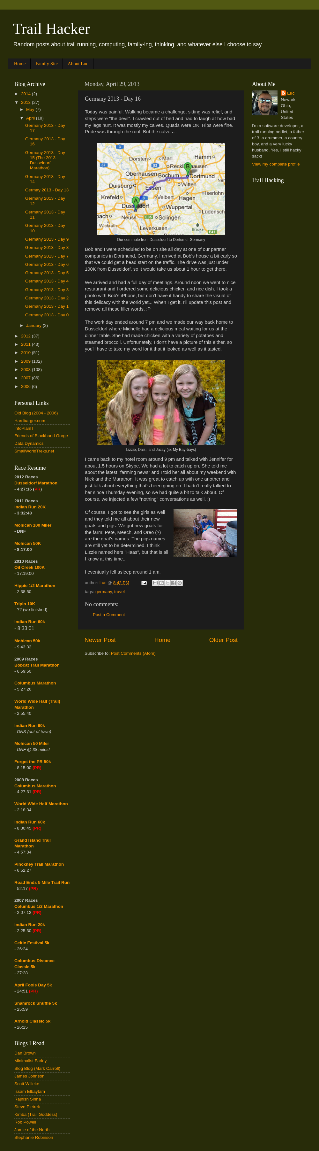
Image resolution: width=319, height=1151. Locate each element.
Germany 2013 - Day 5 (47, 272)
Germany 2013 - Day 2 (47, 298)
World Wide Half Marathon (41, 803)
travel (119, 591)
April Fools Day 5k (33, 985)
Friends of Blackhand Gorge (41, 435)
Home (20, 63)
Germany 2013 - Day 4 (47, 281)
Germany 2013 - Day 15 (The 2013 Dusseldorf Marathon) (45, 160)
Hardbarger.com (29, 420)
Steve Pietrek (27, 1106)
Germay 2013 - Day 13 (47, 190)
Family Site (46, 63)
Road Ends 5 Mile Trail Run (42, 882)
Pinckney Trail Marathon (39, 864)
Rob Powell (25, 1122)
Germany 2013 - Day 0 (47, 315)
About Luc (78, 63)
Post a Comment (109, 614)
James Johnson (29, 1076)
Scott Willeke (26, 1083)
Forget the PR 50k (32, 761)
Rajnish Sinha (27, 1099)
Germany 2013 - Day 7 (47, 256)
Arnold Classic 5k (32, 1021)
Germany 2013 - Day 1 (47, 306)
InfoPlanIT (24, 428)
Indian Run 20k (29, 924)
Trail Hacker (51, 28)
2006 (26, 386)
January (34, 325)
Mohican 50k (27, 640)
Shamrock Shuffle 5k (35, 1003)
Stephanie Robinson (33, 1137)
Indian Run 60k (29, 725)
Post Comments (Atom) (133, 653)
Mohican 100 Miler (32, 525)
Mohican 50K (27, 543)
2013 (26, 102)
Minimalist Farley (30, 1060)
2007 (26, 377)
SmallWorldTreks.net (34, 451)
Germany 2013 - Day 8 (47, 247)
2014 (26, 93)
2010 (26, 352)
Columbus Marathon (35, 683)
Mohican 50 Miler (31, 743)
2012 (26, 336)
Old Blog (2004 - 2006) (36, 413)
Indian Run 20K (30, 507)
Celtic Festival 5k (31, 942)
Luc (291, 93)
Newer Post (100, 640)
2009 (26, 361)
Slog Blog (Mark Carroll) (37, 1068)
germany (103, 591)
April (31, 118)
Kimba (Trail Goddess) (35, 1114)
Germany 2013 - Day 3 (47, 289)
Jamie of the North (31, 1129)
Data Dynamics (29, 443)
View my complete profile (276, 164)
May (30, 109)
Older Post (223, 640)
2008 (26, 369)
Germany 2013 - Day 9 (47, 239)
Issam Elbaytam (29, 1091)
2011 (26, 344)
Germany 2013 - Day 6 (47, 264)
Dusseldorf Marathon (35, 483)
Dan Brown (25, 1053)
